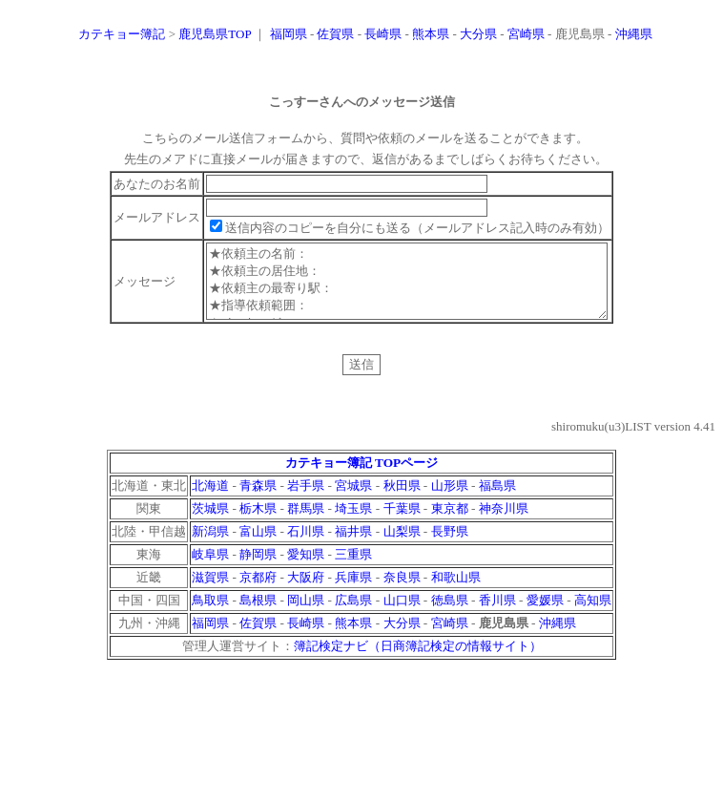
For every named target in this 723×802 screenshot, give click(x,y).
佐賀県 (335, 34)
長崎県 (383, 34)
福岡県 (288, 34)
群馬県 (305, 523)
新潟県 (210, 545)
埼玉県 (353, 523)
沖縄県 (633, 34)
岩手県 (305, 500)
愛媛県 (545, 614)
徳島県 (449, 614)
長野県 (449, 545)
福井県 (353, 545)
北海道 (210, 500)
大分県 (478, 34)
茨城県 (210, 523)
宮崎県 (526, 34)
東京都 (449, 523)
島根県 (258, 614)
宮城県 (353, 500)
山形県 (449, 500)
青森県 (258, 500)
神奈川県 (503, 523)
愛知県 (305, 568)
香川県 (497, 614)
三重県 (353, 568)
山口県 (402, 614)
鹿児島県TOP (214, 34)
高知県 (592, 614)
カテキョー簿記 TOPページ (362, 477)
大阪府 (305, 591)
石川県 (305, 545)
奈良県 (402, 591)
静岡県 (258, 568)
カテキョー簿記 (121, 34)
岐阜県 (210, 568)
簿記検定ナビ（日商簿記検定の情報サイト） (418, 660)
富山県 (258, 545)
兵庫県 (353, 591)
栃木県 (258, 523)
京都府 (258, 591)
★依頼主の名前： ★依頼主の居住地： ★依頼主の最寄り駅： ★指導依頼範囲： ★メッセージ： (407, 288)
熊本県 (430, 34)
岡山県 (305, 614)
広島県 (353, 614)
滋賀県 (210, 591)
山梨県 (402, 545)
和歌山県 (456, 591)
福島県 (497, 500)
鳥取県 (210, 614)
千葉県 (402, 523)
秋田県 (402, 500)
